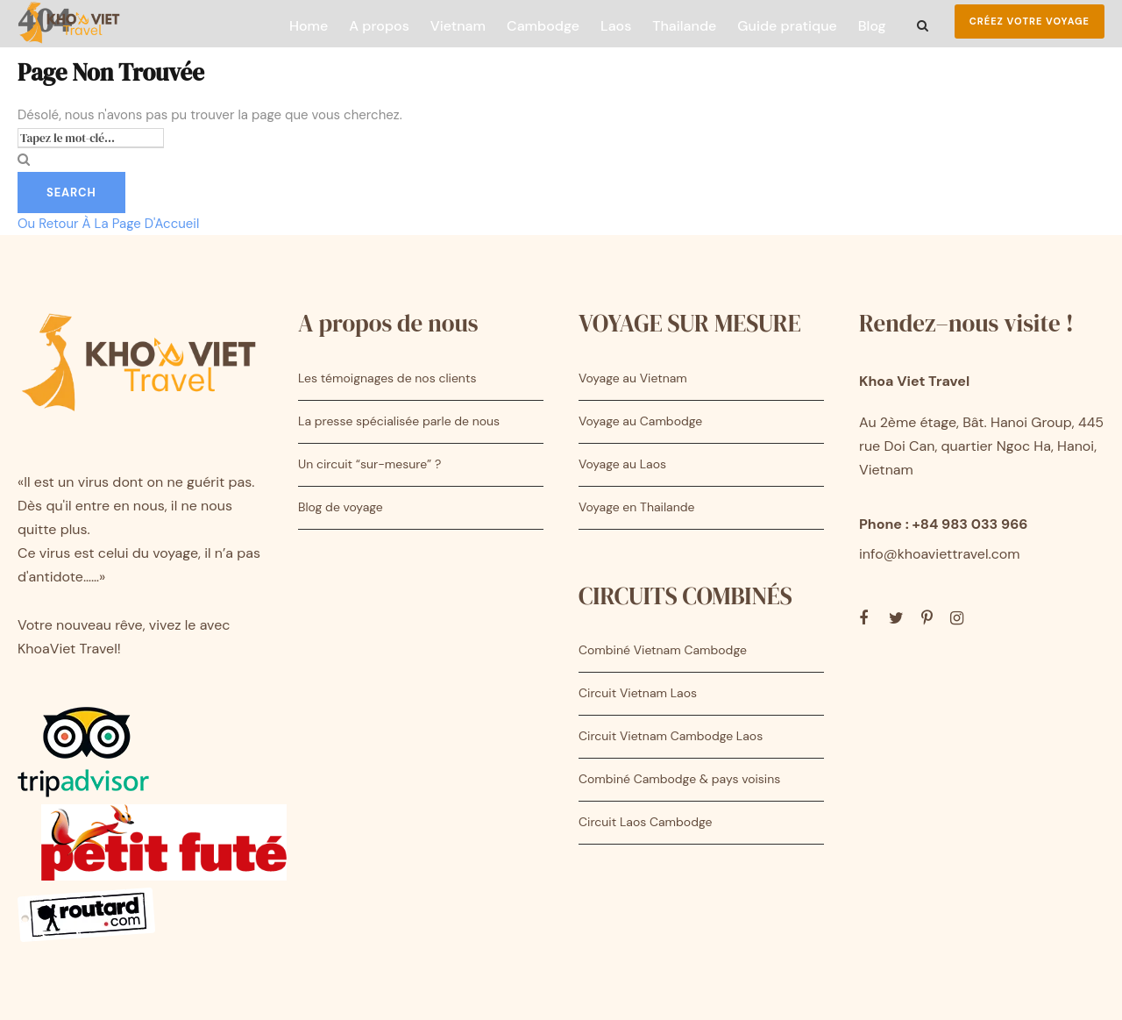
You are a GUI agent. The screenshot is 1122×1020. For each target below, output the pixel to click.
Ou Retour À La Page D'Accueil (108, 223)
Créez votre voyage (1029, 21)
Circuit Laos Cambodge (645, 822)
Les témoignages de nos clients (387, 378)
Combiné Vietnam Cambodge (663, 650)
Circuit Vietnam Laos (638, 693)
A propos (378, 26)
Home (308, 26)
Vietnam (458, 26)
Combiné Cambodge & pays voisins (679, 779)
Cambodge (543, 26)
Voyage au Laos (622, 464)
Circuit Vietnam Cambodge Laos (671, 736)
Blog (872, 26)
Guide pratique (786, 26)
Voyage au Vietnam (633, 378)
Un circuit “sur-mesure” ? (369, 464)
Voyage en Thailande (636, 507)
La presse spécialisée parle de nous (399, 421)
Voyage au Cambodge (640, 421)
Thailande (684, 26)
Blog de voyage (340, 507)
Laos (615, 26)
